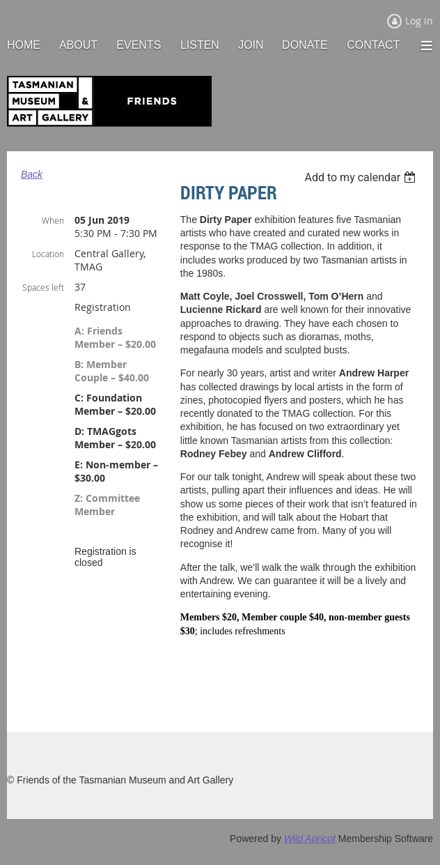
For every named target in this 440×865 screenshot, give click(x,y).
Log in (419, 20)
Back (31, 174)
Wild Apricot (310, 838)
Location (48, 253)
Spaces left (43, 287)
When (53, 220)
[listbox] (361, 177)
